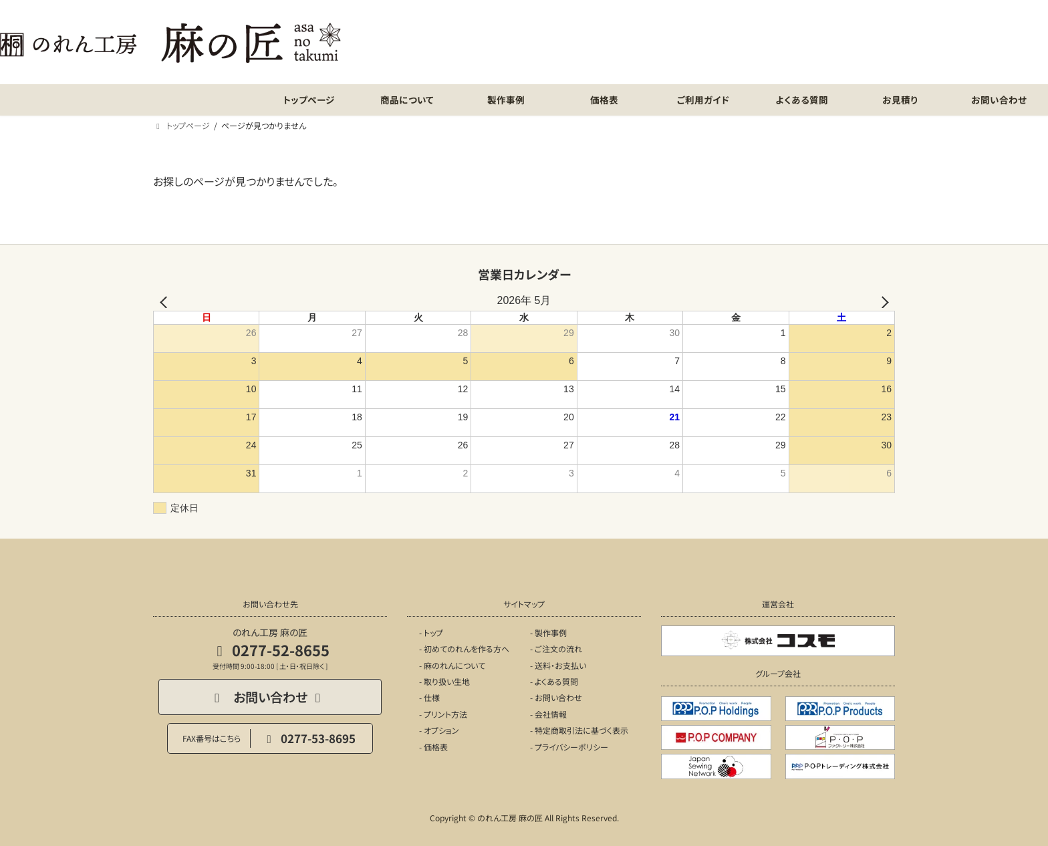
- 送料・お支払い (558, 665)
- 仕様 (429, 698)
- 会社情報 (548, 714)
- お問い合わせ (556, 698)
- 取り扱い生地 (444, 681)
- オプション (439, 730)
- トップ (431, 632)
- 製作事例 (548, 632)
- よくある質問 (554, 681)
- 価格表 (433, 746)
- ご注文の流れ (556, 648)
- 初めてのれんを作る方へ (464, 648)
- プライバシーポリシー (569, 746)
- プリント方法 (443, 714)
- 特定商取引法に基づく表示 (579, 730)
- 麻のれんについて (452, 665)
